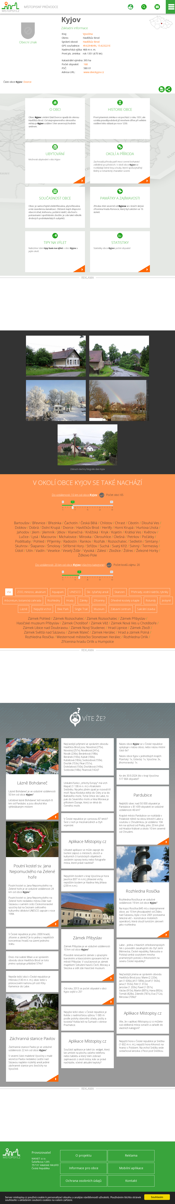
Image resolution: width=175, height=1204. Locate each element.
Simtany (151, 541)
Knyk (104, 532)
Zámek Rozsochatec (68, 618)
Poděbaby (23, 541)
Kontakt (131, 1181)
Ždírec (128, 550)
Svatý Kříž (119, 546)
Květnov (150, 532)
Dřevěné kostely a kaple (125, 600)
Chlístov (106, 523)
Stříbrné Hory (73, 546)
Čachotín (71, 523)
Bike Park (63, 609)
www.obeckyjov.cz (94, 72)
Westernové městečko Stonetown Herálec (89, 637)
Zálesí (101, 550)
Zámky (84, 600)
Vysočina (88, 33)
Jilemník (48, 532)
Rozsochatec (117, 541)
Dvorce (27, 81)
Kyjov (71, 19)
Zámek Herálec (103, 632)
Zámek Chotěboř (75, 623)
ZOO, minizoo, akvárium (31, 592)
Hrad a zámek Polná (133, 632)
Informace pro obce (83, 1168)
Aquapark (58, 592)
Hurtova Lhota (147, 527)
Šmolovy (53, 546)
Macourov (48, 536)
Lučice (24, 536)
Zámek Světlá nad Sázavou (44, 632)
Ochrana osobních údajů (84, 1181)
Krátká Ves (133, 532)
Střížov (92, 546)
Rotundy (151, 600)
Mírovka (85, 536)
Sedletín (136, 541)
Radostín (70, 541)
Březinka (54, 523)
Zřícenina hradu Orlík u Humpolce (87, 641)
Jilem (35, 532)
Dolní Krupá (51, 527)
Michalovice (67, 536)
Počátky (148, 536)
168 (86, 64)
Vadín (40, 550)
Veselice (54, 550)
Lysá (34, 536)
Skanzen (120, 592)
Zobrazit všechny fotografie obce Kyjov (87, 469)
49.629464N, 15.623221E (96, 45)
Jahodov (23, 532)
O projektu (84, 1155)
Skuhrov (21, 546)
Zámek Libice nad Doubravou (45, 627)
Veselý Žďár (72, 550)
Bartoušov (21, 523)
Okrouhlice (102, 536)
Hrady (69, 600)
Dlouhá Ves (150, 523)
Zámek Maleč (78, 632)
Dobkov (20, 527)
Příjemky (53, 541)
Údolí (19, 550)
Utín (29, 550)
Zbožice (115, 550)
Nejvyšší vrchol (42, 609)
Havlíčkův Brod (91, 41)
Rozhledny (53, 600)
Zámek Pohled (39, 618)
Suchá (104, 546)
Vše (9, 592)
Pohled (38, 541)
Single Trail (81, 609)
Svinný (134, 546)
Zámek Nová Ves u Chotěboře (134, 623)
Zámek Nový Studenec (88, 627)
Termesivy (150, 546)
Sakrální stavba (146, 609)
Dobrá (34, 527)
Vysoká (89, 550)
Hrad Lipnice (117, 627)
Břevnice (38, 523)
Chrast (120, 523)
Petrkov (133, 536)
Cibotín (133, 523)
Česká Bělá (89, 523)
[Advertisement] (87, 305)
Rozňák (99, 541)
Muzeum (99, 609)
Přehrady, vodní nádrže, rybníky (149, 592)
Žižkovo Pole (87, 555)
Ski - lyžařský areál (97, 592)
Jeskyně (166, 600)
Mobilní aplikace (131, 1168)
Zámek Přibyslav (132, 618)
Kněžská (91, 532)
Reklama (131, 1155)
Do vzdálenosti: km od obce (74, 495)
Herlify (107, 527)
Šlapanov (37, 546)
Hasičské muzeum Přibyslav (38, 623)
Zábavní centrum (121, 609)
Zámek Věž (99, 623)
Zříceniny (99, 600)
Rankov (85, 541)
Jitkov (61, 532)
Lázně (23, 609)
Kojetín (116, 532)
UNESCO (75, 592)
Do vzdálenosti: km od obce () (70, 565)
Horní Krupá (124, 527)
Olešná (119, 536)
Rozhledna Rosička (39, 637)
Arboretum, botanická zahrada (22, 600)
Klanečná (75, 532)
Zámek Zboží (140, 627)
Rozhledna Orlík (136, 637)
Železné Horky (147, 550)
